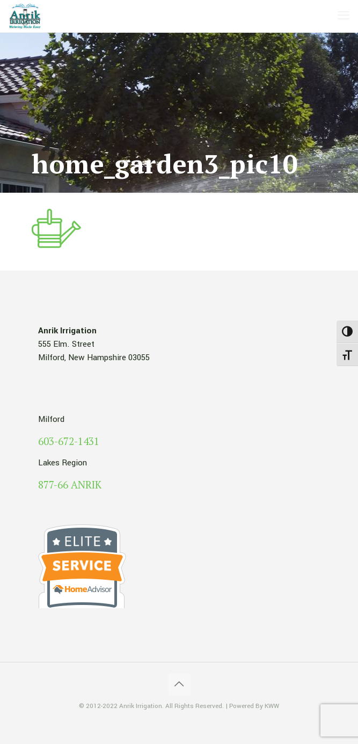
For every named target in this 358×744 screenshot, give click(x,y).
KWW (272, 706)
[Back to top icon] (179, 684)
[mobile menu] (343, 16)
